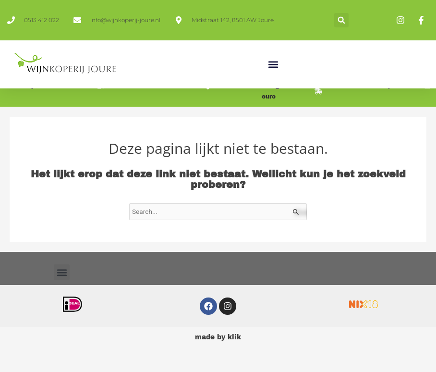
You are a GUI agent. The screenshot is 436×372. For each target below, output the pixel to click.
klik (234, 350)
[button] (341, 20)
